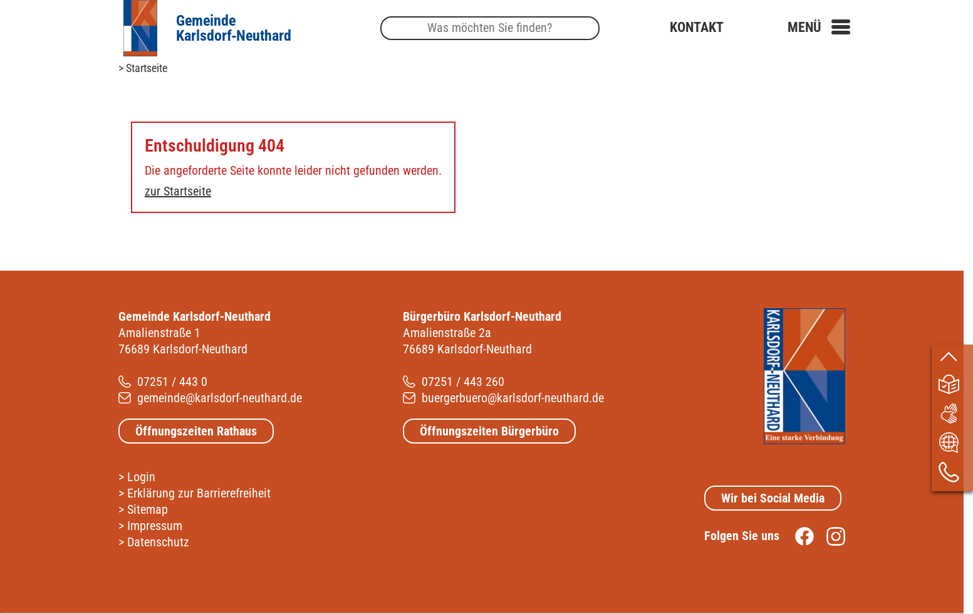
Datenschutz (158, 541)
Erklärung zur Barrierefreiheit (199, 493)
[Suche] (490, 28)
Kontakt (697, 27)
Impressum (154, 525)
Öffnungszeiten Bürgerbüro (489, 431)
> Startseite (142, 68)
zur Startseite (178, 191)
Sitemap (147, 509)
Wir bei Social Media (773, 498)
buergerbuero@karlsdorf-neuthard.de (513, 397)
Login (141, 476)
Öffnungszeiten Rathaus (196, 431)
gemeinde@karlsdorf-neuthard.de (219, 397)
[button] (819, 27)
